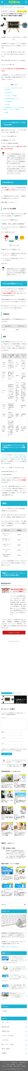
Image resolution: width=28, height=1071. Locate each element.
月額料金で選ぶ (6, 1031)
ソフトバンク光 (17, 693)
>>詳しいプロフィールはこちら (9, 946)
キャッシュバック (6, 1022)
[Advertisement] (14, 654)
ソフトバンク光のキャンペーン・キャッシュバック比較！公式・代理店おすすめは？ (13, 457)
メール (3, 737)
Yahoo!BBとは (8, 92)
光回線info (14, 1)
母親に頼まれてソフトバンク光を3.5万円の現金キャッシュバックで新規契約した (13, 995)
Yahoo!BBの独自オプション (12, 98)
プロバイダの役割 (10, 95)
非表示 (15, 84)
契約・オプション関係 (7, 693)
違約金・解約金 (6, 1048)
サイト (2, 743)
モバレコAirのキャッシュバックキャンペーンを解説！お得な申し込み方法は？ (13, 977)
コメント (4, 717)
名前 (3, 732)
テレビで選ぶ (5, 1040)
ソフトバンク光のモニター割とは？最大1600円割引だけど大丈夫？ (13, 969)
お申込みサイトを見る (14, 632)
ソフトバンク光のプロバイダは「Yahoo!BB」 (13, 88)
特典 (6, 104)
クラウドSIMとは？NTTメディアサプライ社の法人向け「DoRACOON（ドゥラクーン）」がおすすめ (13, 959)
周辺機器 (4, 1053)
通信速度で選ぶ (6, 1026)
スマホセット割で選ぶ (8, 1035)
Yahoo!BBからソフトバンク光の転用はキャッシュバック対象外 (14, 108)
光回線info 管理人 (11, 848)
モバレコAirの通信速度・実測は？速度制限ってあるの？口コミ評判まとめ (13, 987)
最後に (6, 112)
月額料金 (8, 101)
